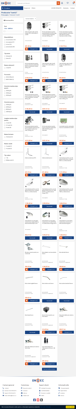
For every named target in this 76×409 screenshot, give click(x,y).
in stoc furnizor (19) (10, 39)
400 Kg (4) (7, 95)
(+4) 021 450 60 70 (56, 8)
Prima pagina (5, 15)
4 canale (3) (8, 148)
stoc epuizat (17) (9, 42)
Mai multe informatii (45, 407)
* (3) (6, 158)
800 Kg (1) (7, 109)
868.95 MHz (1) (9, 79)
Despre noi (27, 8)
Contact (72, 8)
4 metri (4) (7, 127)
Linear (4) (7, 58)
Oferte (33, 8)
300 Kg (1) (7, 93)
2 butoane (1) (8, 136)
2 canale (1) (8, 146)
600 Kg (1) (7, 107)
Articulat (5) (8, 56)
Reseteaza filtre (9, 20)
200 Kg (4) (7, 90)
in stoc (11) (7, 44)
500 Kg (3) (7, 104)
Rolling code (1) (9, 160)
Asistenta (65, 8)
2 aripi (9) (7, 67)
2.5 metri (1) (8, 125)
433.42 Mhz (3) (9, 77)
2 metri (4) (7, 122)
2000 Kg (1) (8, 111)
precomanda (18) (9, 46)
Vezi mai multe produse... (49, 369)
